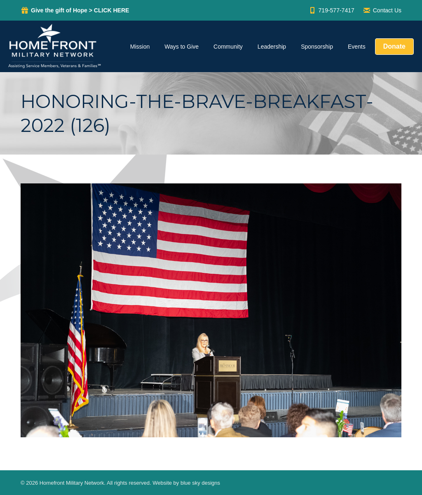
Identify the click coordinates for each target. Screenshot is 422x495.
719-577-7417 (331, 10)
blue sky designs (200, 483)
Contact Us (382, 10)
